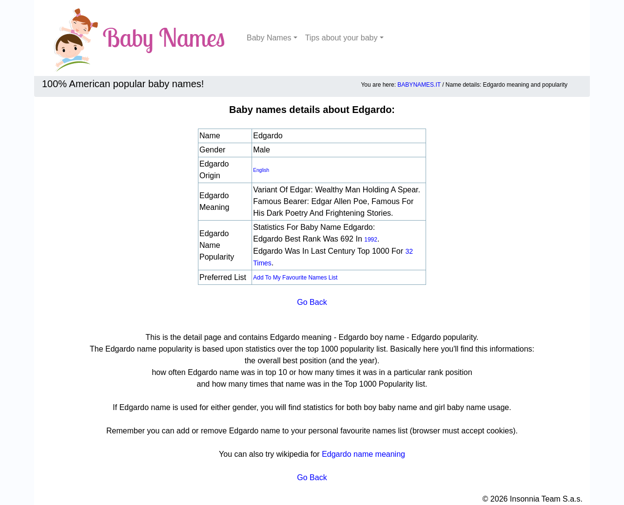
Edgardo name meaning (363, 454)
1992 (370, 239)
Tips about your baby (341, 38)
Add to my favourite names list (295, 277)
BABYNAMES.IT (418, 84)
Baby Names (269, 38)
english (261, 170)
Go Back (312, 302)
